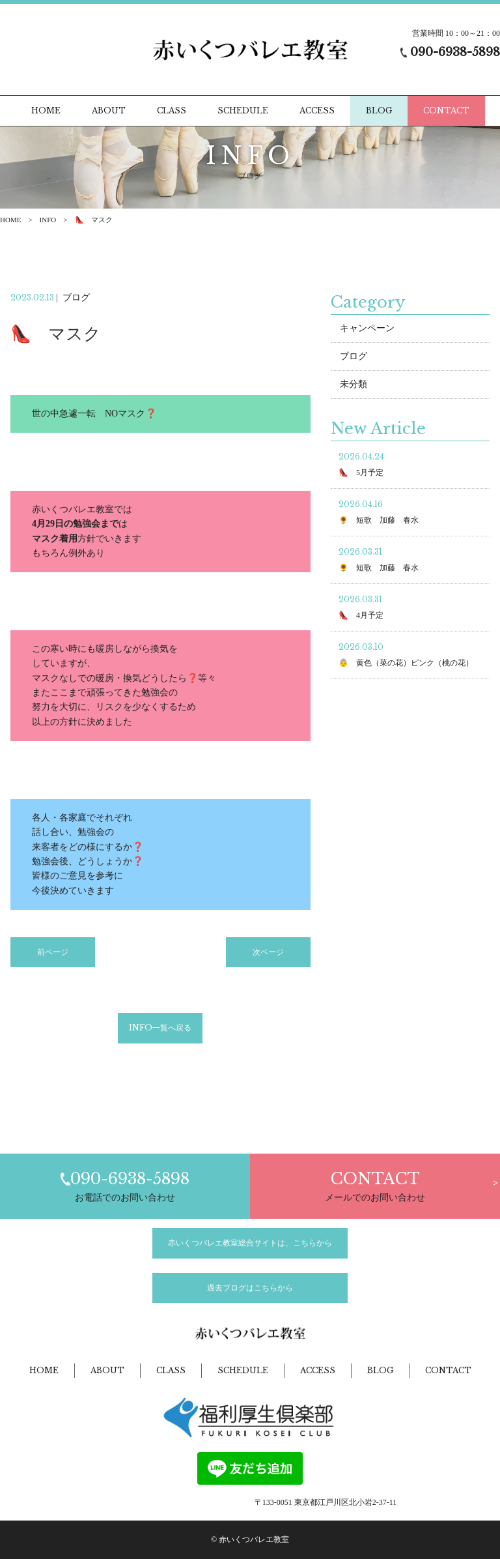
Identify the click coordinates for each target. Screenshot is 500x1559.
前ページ (52, 958)
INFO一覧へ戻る (160, 1035)
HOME (10, 220)
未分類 (353, 391)
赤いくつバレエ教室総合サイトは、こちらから (250, 1242)
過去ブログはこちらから (250, 1287)
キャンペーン (367, 335)
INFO (48, 220)
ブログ (353, 363)
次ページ (268, 958)
